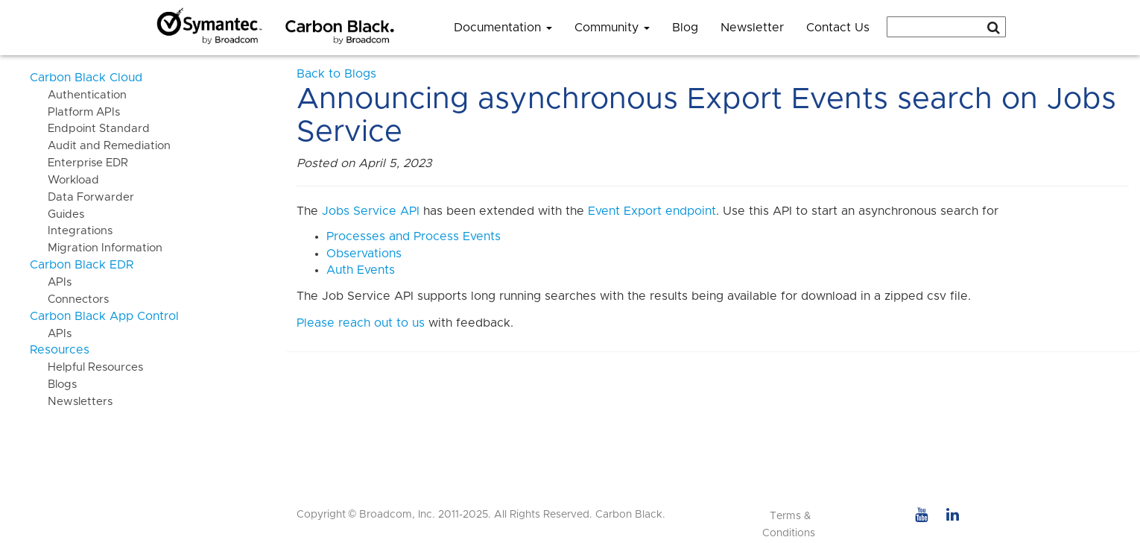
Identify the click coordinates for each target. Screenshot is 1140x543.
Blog (685, 28)
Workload (64, 180)
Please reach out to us (361, 323)
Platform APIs (75, 112)
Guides (57, 214)
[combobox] (946, 26)
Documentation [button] (503, 28)
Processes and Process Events (413, 236)
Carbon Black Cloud (86, 78)
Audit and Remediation (100, 145)
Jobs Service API (370, 211)
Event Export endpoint (652, 211)
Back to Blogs (336, 74)
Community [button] (612, 28)
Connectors (69, 299)
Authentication (78, 95)
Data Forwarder (82, 197)
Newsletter (752, 28)
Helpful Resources (86, 367)
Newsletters (71, 401)
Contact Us (838, 28)
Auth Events (360, 270)
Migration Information (96, 248)
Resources (59, 350)
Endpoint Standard (90, 128)
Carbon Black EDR (81, 265)
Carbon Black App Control (104, 316)
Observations (364, 254)
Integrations (71, 230)
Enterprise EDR (79, 163)
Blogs (53, 384)
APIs (51, 282)
